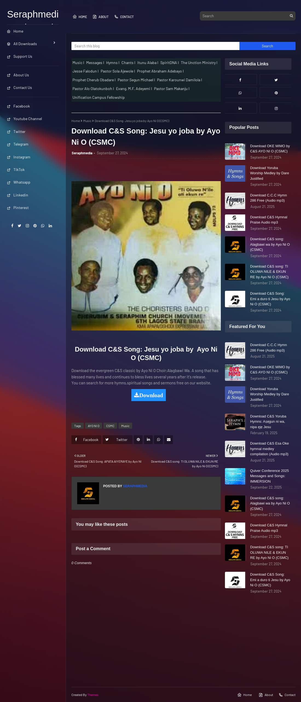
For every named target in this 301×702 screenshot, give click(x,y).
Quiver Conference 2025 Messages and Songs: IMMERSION (269, 476)
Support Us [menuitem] (19, 56)
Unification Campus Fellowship (99, 97)
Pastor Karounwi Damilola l (179, 79)
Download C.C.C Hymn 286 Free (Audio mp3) (268, 198)
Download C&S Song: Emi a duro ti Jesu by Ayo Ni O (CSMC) (270, 298)
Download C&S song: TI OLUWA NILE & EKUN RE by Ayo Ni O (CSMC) (269, 271)
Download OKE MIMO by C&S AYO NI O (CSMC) (270, 148)
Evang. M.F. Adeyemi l (134, 88)
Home (80, 16)
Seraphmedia (82, 153)
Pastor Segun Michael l (136, 79)
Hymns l (112, 62)
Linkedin (17, 195)
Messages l (95, 62)
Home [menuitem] (15, 31)
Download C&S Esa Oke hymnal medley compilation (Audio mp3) (269, 448)
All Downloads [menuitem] (22, 43)
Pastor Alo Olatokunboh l (93, 88)
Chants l (128, 62)
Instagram (18, 157)
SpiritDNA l (169, 62)
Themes (93, 695)
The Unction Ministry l (199, 62)
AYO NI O (93, 426)
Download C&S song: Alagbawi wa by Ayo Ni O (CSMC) (270, 244)
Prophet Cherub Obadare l (94, 79)
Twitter (16, 131)
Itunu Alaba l (147, 62)
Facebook (18, 106)
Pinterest (18, 207)
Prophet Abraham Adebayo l (160, 71)
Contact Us (19, 87)
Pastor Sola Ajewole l (118, 71)
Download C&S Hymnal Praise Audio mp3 (268, 220)
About (100, 16)
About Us (18, 74)
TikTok (16, 169)
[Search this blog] (155, 46)
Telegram (17, 144)
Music (87, 121)
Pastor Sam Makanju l (171, 88)
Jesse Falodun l (86, 71)
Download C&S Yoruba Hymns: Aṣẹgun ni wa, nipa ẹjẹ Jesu (268, 421)
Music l (78, 62)
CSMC (110, 426)
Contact (124, 16)
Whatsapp (18, 182)
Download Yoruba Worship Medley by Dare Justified (269, 173)
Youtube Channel (24, 118)
